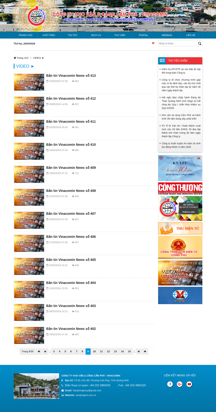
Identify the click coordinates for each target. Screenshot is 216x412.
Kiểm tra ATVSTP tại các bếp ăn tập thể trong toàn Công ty (181, 71)
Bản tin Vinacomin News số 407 (71, 213)
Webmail (167, 35)
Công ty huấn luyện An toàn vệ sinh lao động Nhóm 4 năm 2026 (181, 145)
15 (129, 351)
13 (115, 351)
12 (108, 351)
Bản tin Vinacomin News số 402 (71, 329)
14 (122, 351)
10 (94, 351)
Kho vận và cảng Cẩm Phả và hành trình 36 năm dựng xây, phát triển (181, 117)
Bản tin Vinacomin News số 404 (71, 283)
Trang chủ (25, 35)
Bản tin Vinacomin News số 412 (71, 98)
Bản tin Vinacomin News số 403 (71, 306)
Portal (143, 35)
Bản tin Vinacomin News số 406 (71, 236)
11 (101, 351)
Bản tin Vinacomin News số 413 (71, 75)
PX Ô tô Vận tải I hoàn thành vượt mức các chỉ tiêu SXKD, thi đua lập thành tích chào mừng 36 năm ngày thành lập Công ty (181, 131)
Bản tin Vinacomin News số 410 (71, 144)
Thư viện (119, 35)
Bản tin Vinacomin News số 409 (71, 167)
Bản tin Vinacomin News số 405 (71, 260)
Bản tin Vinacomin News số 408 (71, 191)
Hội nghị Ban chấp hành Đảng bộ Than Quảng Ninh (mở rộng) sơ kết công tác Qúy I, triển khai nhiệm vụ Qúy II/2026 (181, 102)
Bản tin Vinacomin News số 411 (71, 121)
